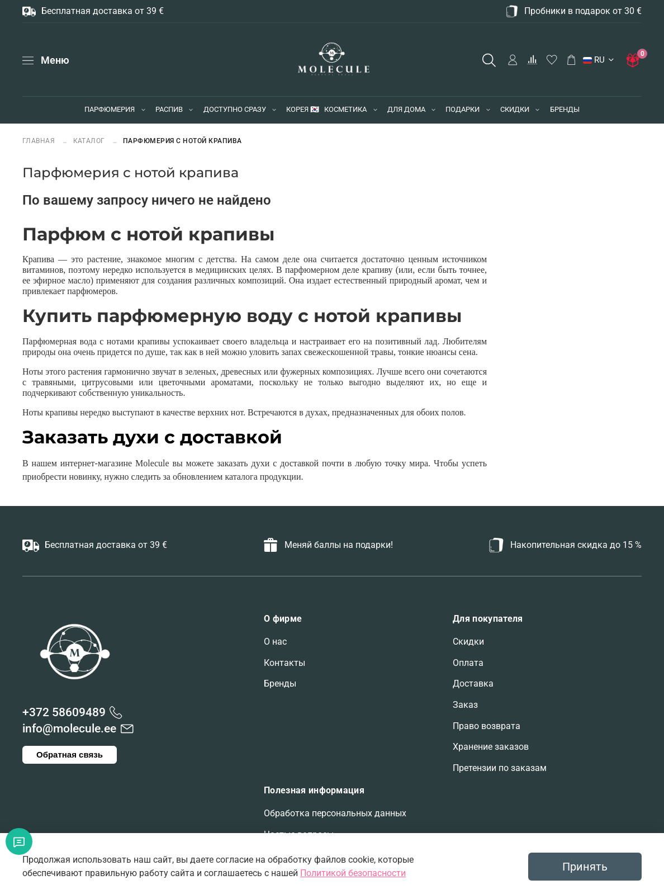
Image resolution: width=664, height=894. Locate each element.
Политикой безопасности (353, 873)
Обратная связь (69, 754)
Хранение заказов (491, 746)
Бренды (280, 683)
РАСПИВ (169, 109)
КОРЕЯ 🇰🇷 (302, 109)
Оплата (468, 663)
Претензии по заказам (500, 768)
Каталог (89, 140)
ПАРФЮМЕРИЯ (109, 109)
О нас (275, 641)
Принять (585, 866)
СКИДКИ (514, 109)
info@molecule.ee (69, 728)
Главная (39, 140)
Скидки (468, 641)
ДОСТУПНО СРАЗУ (234, 109)
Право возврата (486, 726)
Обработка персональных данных (335, 813)
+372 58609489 (64, 712)
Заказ (465, 704)
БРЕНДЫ (565, 109)
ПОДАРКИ (462, 109)
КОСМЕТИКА (345, 109)
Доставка (473, 683)
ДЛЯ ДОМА (406, 109)
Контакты (284, 663)
